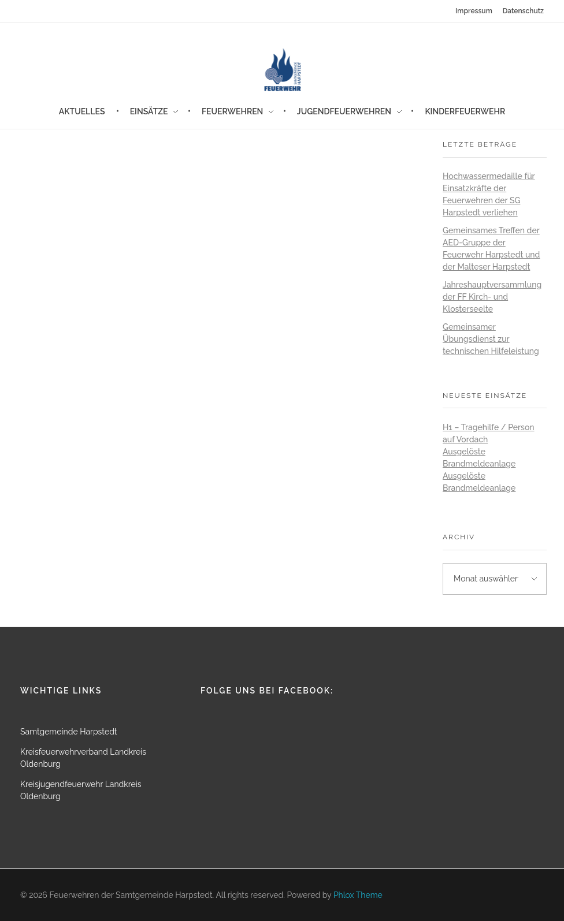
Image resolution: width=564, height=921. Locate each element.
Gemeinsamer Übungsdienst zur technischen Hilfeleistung (491, 339)
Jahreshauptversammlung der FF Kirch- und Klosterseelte (492, 297)
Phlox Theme (358, 895)
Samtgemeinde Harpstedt (68, 731)
